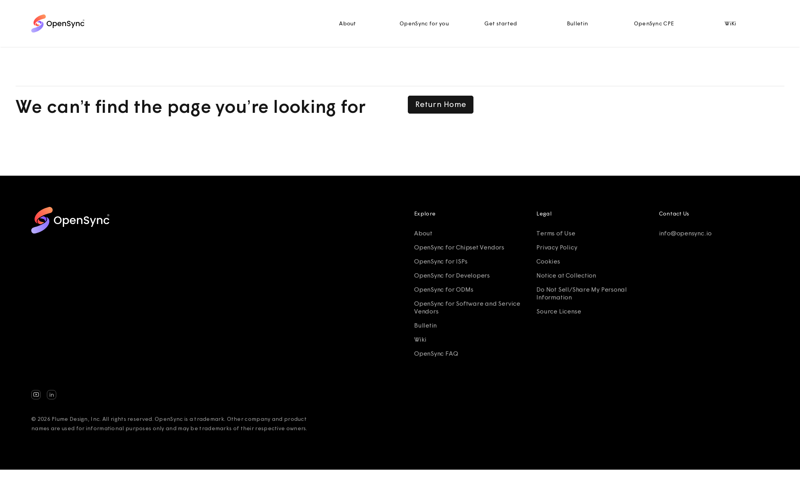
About (347, 23)
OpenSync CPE (654, 23)
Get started (500, 23)
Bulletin (577, 23)
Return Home (440, 104)
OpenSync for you (424, 23)
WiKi (730, 23)
